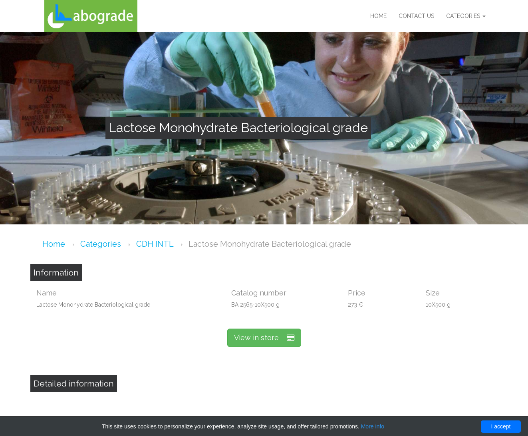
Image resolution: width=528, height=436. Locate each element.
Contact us (416, 16)
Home (378, 16)
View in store (264, 337)
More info (372, 426)
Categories (466, 16)
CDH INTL (155, 244)
